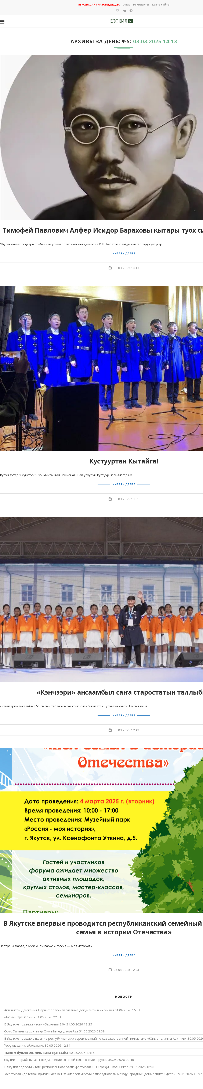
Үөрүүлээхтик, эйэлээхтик (24, 1041)
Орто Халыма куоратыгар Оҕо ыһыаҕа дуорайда (41, 1027)
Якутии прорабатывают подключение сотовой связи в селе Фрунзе (56, 1056)
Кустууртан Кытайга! (123, 460)
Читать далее (123, 253)
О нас (126, 4)
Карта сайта (161, 4)
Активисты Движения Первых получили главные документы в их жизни (59, 1006)
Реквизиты (141, 4)
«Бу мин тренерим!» (19, 1013)
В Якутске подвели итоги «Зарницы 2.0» (35, 1020)
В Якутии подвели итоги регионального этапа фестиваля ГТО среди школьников (66, 1063)
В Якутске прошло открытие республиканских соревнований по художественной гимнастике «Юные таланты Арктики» (95, 1034)
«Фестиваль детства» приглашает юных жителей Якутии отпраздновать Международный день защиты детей (89, 1070)
